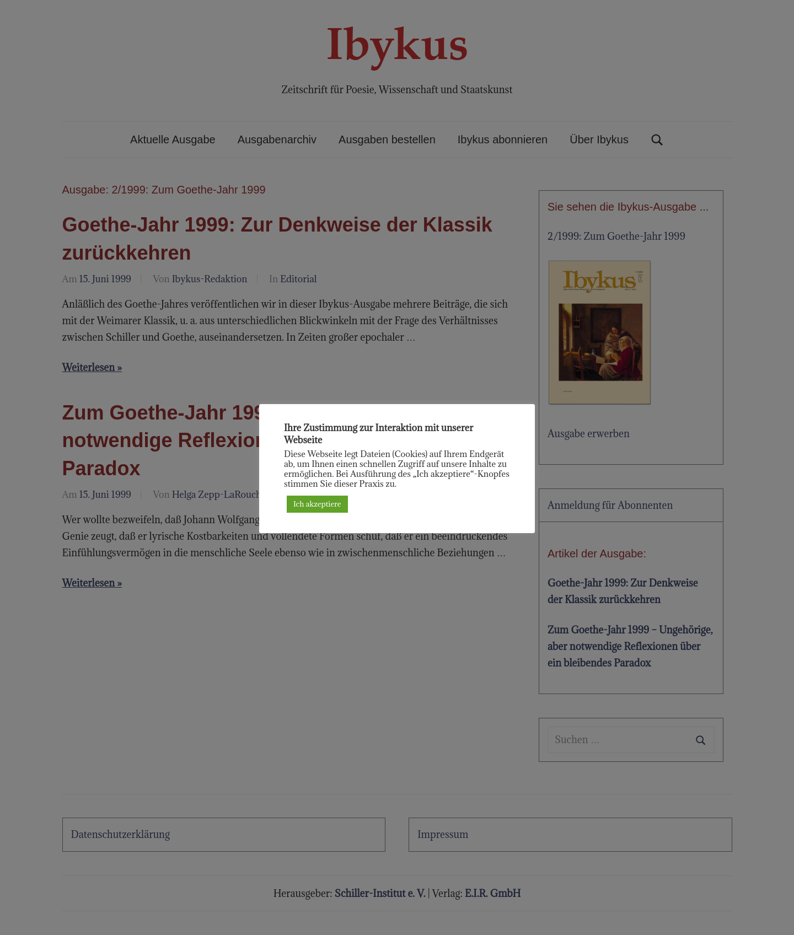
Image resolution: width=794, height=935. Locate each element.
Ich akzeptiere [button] (317, 504)
